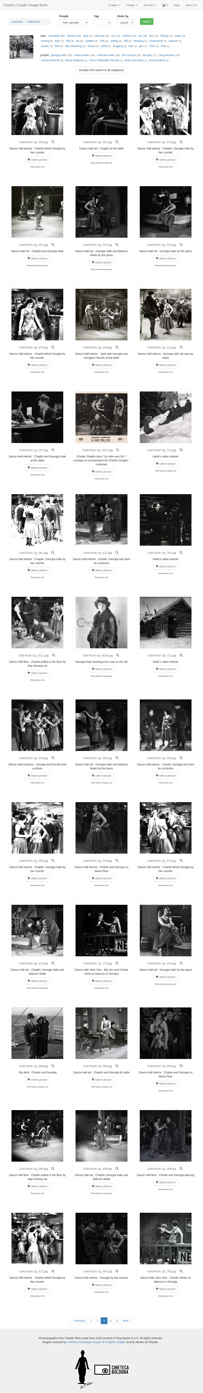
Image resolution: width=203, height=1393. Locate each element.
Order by (122, 16)
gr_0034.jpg (105, 655)
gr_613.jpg (41, 963)
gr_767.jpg (41, 450)
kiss (130, 46)
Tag (96, 16)
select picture (37, 159)
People (132, 5)
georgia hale (58, 55)
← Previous (78, 1320)
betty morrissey (134, 60)
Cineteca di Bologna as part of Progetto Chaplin (96, 1342)
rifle (68, 40)
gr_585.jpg (105, 1066)
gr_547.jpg (105, 244)
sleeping (138, 40)
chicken (126, 35)
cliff (126, 40)
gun (141, 46)
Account (150, 5)
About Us (191, 5)
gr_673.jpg (169, 860)
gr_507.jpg (105, 1271)
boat (177, 35)
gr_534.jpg (169, 963)
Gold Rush (33, 21)
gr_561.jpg (105, 142)
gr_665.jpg (41, 142)
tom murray (129, 55)
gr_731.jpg (169, 450)
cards (104, 46)
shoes (91, 46)
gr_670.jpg (169, 142)
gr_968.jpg (41, 1066)
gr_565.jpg (105, 758)
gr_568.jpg (169, 1168)
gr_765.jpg (169, 1271)
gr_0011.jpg (105, 450)
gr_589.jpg (41, 1168)
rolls (102, 40)
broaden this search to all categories (101, 70)
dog (85, 35)
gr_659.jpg (169, 1066)
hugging (118, 46)
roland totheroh (50, 60)
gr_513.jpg (169, 347)
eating (114, 40)
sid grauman (166, 55)
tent (151, 35)
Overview (17, 21)
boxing (45, 40)
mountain (54, 35)
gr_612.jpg (105, 552)
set (140, 35)
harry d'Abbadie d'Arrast (104, 60)
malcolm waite (106, 55)
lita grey (147, 55)
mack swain (81, 55)
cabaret (173, 40)
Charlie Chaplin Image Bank (25, 5)
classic (45, 46)
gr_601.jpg (41, 244)
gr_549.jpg (105, 860)
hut (113, 35)
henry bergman (74, 60)
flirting (164, 35)
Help (177, 5)
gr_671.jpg (41, 1271)
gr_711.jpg (169, 655)
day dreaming (73, 46)
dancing (99, 35)
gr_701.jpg (169, 552)
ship (163, 46)
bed (57, 46)
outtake (89, 40)
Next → (127, 1320)
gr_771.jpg (105, 963)
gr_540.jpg (105, 347)
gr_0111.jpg (41, 655)
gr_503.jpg (41, 758)
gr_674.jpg (41, 347)
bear (57, 40)
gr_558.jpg (169, 758)
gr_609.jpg (105, 1168)
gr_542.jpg (169, 244)
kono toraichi (157, 60)
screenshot (156, 40)
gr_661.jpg (41, 552)
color (152, 46)
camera (71, 35)
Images (114, 5)
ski (77, 40)
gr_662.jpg (41, 860)
